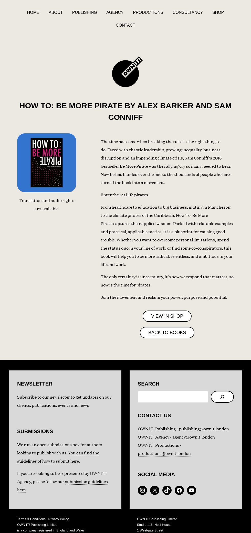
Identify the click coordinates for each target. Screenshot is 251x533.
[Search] (222, 385)
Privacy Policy (58, 507)
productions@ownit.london (164, 442)
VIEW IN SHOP (167, 304)
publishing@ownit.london (204, 417)
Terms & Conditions (31, 507)
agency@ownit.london (193, 425)
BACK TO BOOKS (167, 321)
